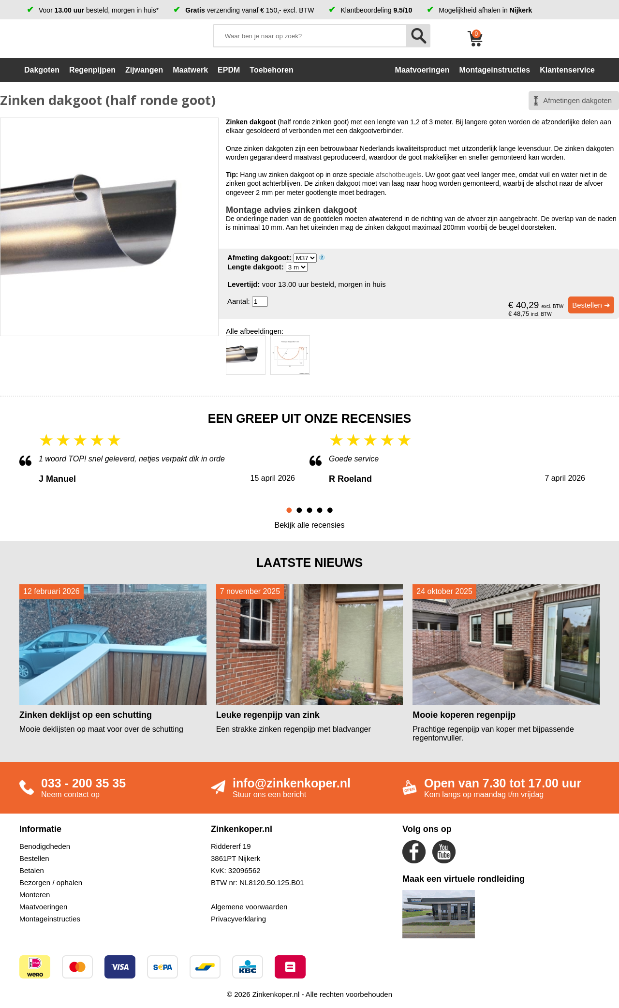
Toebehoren (271, 70)
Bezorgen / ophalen (50, 882)
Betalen (31, 870)
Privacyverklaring (238, 919)
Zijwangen (144, 70)
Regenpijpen (92, 70)
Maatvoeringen (43, 907)
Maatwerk (190, 70)
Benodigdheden (44, 846)
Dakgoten (41, 70)
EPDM (229, 70)
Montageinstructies (49, 919)
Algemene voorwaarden (249, 907)
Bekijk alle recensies (310, 525)
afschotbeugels (398, 174)
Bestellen (34, 858)
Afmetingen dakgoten (577, 100)
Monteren (34, 894)
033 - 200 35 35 (83, 783)
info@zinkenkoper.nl (292, 783)
